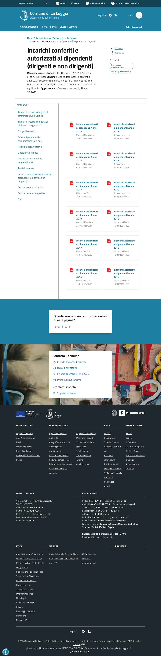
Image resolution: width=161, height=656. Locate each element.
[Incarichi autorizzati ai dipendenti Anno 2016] (109, 241)
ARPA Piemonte (89, 554)
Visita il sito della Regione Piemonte (65, 554)
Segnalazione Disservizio (27, 576)
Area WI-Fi (86, 558)
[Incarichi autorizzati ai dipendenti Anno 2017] (71, 241)
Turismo (79, 459)
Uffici (18, 442)
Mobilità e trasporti (84, 437)
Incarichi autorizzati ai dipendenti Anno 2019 (87, 215)
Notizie (107, 433)
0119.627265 (26, 504)
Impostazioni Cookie (25, 602)
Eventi (129, 433)
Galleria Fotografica (135, 446)
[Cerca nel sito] (139, 15)
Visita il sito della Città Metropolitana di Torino (70, 558)
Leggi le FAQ (22, 567)
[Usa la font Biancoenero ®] (67, 3)
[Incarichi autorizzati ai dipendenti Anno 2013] (71, 182)
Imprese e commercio (86, 433)
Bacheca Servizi (23, 585)
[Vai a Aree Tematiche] (95, 3)
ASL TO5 (53, 563)
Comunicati (109, 481)
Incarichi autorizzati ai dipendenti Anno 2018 (124, 215)
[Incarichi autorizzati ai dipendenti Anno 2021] (109, 153)
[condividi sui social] (117, 48)
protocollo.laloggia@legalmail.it (36, 514)
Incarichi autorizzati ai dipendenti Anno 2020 (124, 186)
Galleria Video (132, 451)
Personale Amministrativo (28, 455)
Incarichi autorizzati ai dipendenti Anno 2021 (124, 156)
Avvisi (107, 486)
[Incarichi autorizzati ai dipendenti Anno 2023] (109, 124)
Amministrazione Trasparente (50, 38)
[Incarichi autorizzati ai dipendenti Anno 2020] (109, 182)
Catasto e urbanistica (58, 455)
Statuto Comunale (24, 589)
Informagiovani (88, 563)
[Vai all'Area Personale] (125, 3)
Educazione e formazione (60, 464)
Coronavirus (109, 437)
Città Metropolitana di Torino (44, 17)
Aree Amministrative (25, 437)
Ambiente (53, 437)
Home (30, 38)
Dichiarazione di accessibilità (29, 558)
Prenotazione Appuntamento (29, 571)
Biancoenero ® (91, 648)
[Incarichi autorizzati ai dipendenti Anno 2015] (71, 270)
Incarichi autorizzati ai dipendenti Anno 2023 (124, 127)
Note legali (21, 598)
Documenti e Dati (24, 446)
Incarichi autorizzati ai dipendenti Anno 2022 (87, 156)
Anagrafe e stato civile (59, 442)
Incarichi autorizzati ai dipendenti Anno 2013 (87, 186)
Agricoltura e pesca (58, 433)
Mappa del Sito (23, 620)
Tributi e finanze (111, 442)
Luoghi (129, 437)
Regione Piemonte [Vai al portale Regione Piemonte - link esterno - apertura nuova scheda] (26, 3)
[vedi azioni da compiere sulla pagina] (117, 53)
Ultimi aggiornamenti (25, 611)
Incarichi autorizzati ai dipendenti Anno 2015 (87, 273)
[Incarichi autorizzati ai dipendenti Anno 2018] (109, 211)
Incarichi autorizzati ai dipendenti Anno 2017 (87, 244)
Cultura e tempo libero (59, 459)
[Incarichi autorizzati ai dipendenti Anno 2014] (109, 270)
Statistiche (21, 615)
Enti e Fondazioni (24, 451)
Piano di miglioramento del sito (30, 563)
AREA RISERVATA (79, 651)
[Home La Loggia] (45, 15)
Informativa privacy (25, 593)
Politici (19, 459)
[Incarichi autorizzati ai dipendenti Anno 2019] (71, 211)
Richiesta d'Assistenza (26, 580)
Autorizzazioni (55, 451)
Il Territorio (131, 442)
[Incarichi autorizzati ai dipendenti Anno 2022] (71, 153)
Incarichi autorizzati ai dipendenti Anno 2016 (124, 244)
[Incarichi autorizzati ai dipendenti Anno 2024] (71, 124)
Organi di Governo (24, 433)
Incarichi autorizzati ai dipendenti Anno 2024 (87, 127)
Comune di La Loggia (49, 13)
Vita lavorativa (82, 464)
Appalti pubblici (56, 446)
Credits (19, 607)
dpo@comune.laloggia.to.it (100, 537)
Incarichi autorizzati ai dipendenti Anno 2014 (124, 273)
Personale (71, 38)
